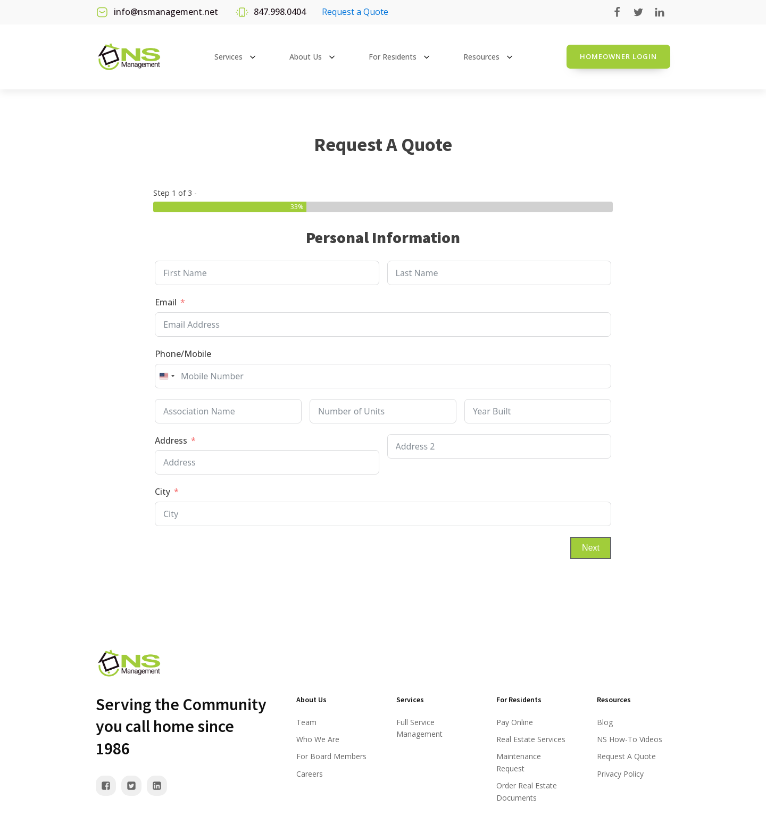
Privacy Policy (620, 774)
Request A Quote (626, 756)
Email (166, 302)
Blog (605, 722)
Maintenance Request (518, 762)
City (162, 491)
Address (171, 440)
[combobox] (166, 376)
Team (306, 722)
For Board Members (331, 756)
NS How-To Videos (629, 739)
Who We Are (317, 739)
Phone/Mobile (183, 354)
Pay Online (514, 722)
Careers (309, 774)
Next (591, 547)
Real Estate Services (530, 739)
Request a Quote (355, 12)
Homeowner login (618, 56)
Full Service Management (419, 728)
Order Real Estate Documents (526, 791)
